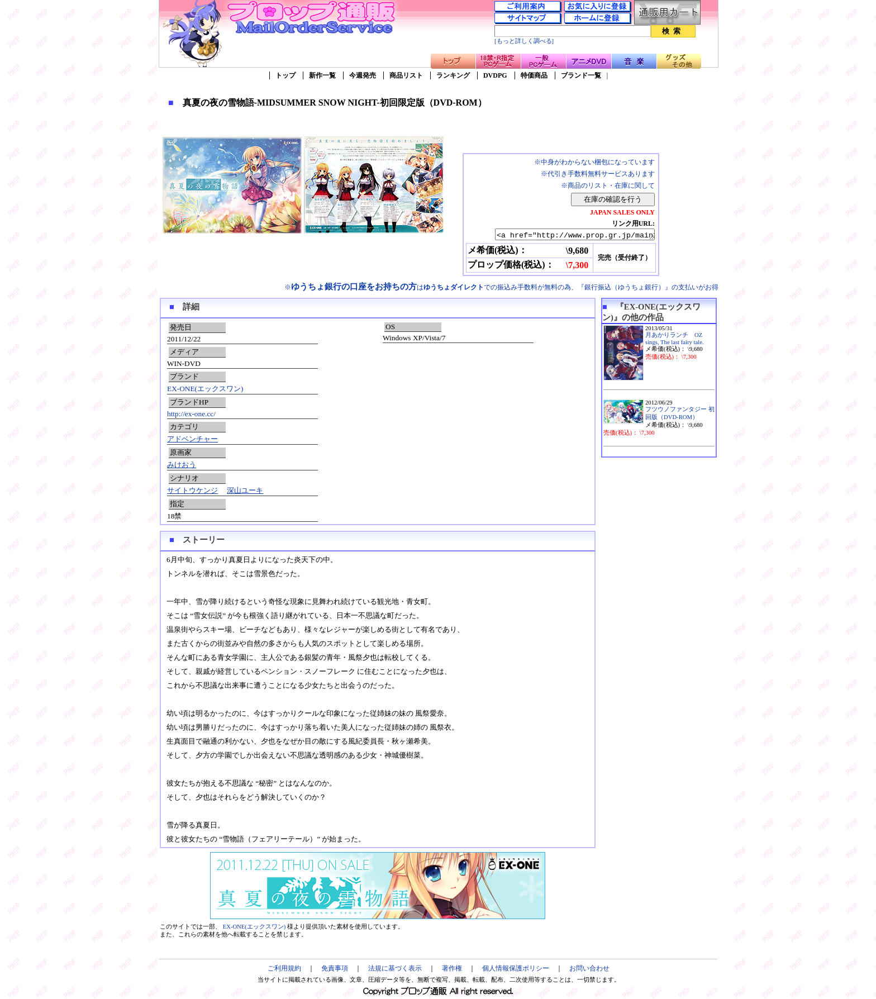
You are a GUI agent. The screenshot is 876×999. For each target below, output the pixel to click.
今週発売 (362, 75)
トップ (285, 75)
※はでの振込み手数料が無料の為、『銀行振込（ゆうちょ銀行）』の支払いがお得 (501, 289)
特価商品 (534, 75)
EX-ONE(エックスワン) (205, 390)
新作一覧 (322, 75)
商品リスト (406, 75)
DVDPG (495, 75)
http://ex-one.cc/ (191, 415)
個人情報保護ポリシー (515, 970)
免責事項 (334, 970)
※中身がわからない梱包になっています (594, 162)
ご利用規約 (284, 970)
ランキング (453, 75)
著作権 (452, 970)
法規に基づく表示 (395, 970)
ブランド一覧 (581, 75)
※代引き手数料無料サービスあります (598, 174)
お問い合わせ (589, 970)
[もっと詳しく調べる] (524, 41)
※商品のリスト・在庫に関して (608, 185)
